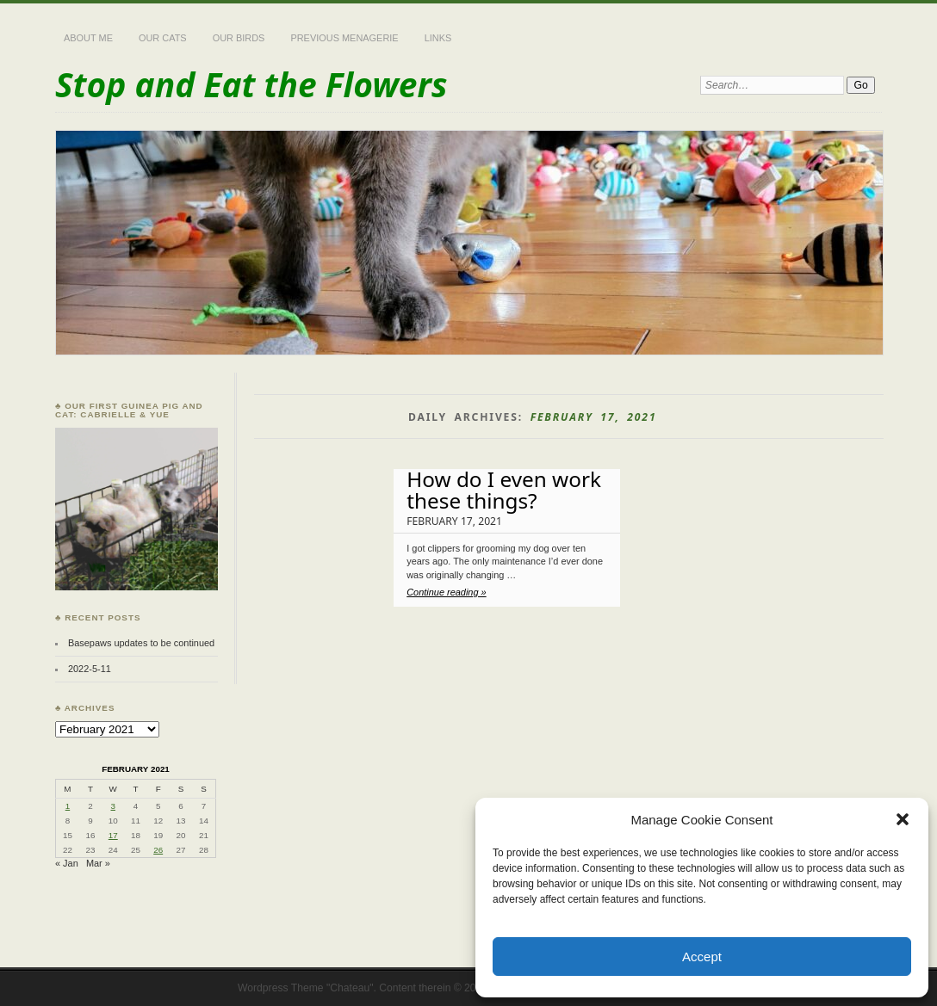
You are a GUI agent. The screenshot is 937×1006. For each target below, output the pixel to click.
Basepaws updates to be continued (141, 643)
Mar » (98, 863)
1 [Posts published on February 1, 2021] (67, 806)
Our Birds (239, 38)
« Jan (66, 863)
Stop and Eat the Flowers (251, 84)
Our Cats (163, 38)
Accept (702, 956)
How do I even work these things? (503, 489)
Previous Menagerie (344, 38)
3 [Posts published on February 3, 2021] (113, 806)
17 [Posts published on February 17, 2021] (113, 835)
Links (438, 38)
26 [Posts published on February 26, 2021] (158, 850)
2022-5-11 (89, 668)
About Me (88, 38)
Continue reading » (446, 592)
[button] (902, 819)
